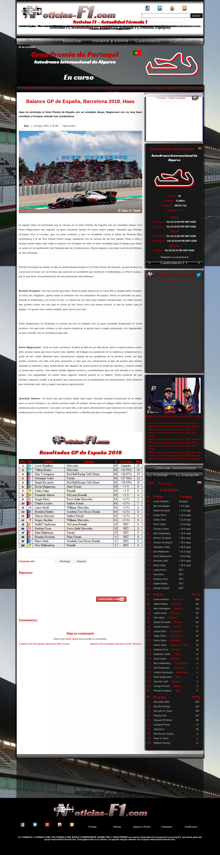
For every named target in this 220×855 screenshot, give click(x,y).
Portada (92, 827)
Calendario (166, 827)
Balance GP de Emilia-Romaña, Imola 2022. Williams (174, 426)
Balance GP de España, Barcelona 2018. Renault (115, 644)
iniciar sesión (71, 639)
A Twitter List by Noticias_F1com (174, 280)
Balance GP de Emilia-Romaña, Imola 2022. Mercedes (174, 452)
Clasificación (191, 827)
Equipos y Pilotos (142, 827)
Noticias (64, 88)
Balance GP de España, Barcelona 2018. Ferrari (45, 644)
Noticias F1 (76, 88)
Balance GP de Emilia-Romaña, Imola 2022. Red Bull (174, 416)
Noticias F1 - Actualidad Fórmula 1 (40, 88)
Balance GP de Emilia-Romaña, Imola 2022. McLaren (174, 455)
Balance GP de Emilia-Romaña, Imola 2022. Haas (172, 429)
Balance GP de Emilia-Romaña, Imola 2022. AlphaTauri (175, 439)
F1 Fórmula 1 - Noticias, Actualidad (170, 98)
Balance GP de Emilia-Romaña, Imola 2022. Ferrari (173, 442)
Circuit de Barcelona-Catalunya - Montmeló (143, 88)
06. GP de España (109, 88)
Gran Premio (91, 88)
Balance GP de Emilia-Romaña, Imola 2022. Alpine (173, 423)
